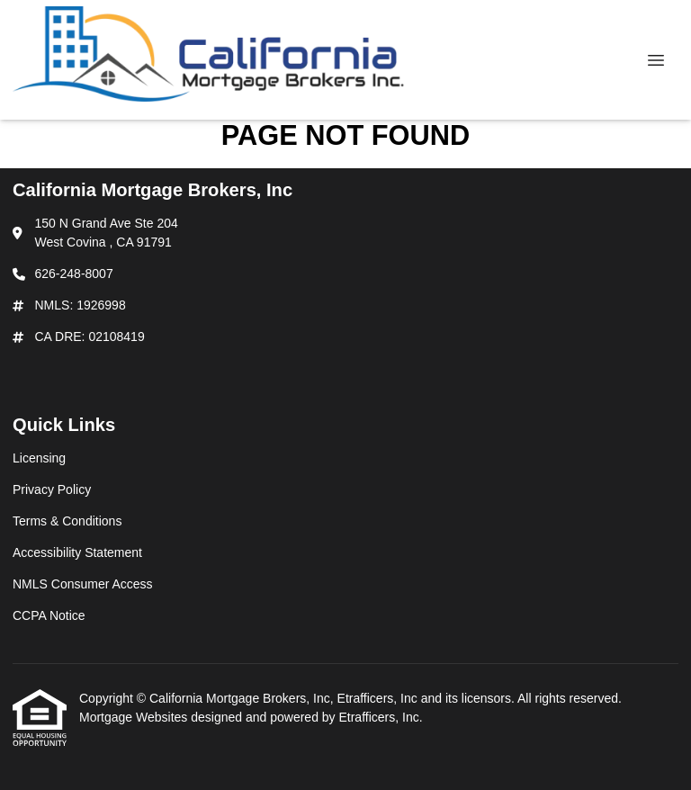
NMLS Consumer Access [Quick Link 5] (83, 584)
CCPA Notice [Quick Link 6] (49, 615)
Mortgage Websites (135, 717)
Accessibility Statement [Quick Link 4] (77, 552)
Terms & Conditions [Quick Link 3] (67, 521)
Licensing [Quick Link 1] (39, 458)
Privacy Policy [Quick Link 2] (52, 489)
